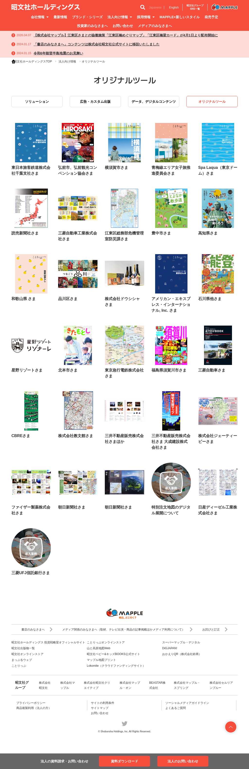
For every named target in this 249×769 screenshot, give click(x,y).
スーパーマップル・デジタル (181, 642)
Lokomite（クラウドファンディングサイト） (116, 665)
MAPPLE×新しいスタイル (180, 17)
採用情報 (146, 17)
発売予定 (211, 17)
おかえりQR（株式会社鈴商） (182, 654)
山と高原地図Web (98, 648)
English (173, 7)
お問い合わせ (123, 26)
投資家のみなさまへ (92, 26)
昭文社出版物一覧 (23, 648)
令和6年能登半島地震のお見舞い (58, 53)
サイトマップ (99, 708)
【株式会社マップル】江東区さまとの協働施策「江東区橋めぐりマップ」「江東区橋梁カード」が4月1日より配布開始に (126, 35)
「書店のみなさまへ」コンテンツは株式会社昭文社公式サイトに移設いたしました (97, 44)
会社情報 (40, 17)
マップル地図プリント (101, 660)
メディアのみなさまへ (155, 26)
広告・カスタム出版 (95, 102)
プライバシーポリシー (30, 703)
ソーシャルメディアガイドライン (187, 703)
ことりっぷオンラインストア (106, 642)
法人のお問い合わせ (183, 761)
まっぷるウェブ (21, 660)
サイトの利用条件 (102, 703)
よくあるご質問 (175, 708)
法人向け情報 (119, 17)
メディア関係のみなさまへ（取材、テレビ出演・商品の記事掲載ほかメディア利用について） (127, 629)
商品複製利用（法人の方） (33, 708)
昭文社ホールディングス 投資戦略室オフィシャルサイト (48, 642)
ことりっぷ (18, 665)
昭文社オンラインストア (27, 654)
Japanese (155, 7)
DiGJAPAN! (169, 648)
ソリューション (37, 102)
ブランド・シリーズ (87, 17)
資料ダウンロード (124, 761)
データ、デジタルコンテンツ (154, 102)
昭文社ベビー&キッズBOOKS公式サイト (113, 654)
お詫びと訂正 (215, 629)
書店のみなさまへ (37, 629)
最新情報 (60, 17)
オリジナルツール (212, 102)
